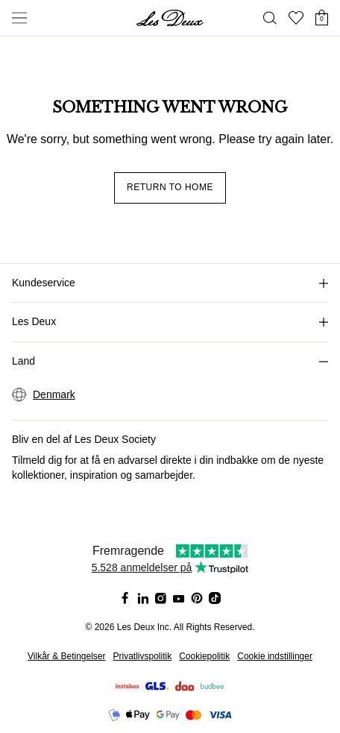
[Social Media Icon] (125, 598)
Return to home (170, 187)
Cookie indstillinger (274, 656)
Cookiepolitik (204, 656)
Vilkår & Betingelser (67, 656)
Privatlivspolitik (142, 656)
